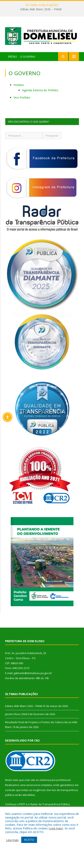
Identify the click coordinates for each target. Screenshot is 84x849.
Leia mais (56, 828)
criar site (29, 780)
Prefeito (19, 85)
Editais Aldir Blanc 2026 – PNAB (41, 9)
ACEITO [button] (29, 840)
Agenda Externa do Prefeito (40, 90)
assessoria (33, 785)
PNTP (22, 804)
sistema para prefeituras (54, 780)
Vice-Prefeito (22, 97)
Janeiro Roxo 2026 (16, 714)
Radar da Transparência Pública (50, 804)
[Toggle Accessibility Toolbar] (7, 417)
